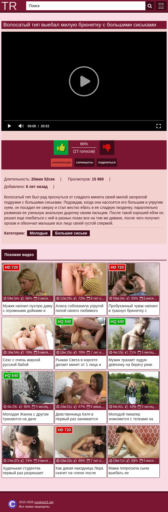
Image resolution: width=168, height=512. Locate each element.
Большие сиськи (71, 233)
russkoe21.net (43, 502)
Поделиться (106, 162)
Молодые (39, 233)
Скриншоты (84, 162)
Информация (61, 162)
